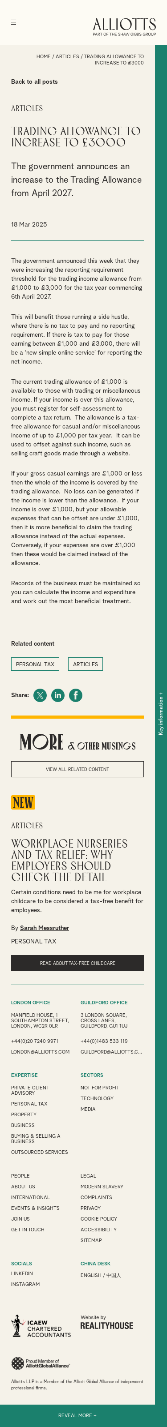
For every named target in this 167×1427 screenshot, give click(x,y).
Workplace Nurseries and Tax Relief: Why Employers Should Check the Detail (69, 861)
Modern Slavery (102, 1186)
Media (88, 1109)
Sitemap (91, 1240)
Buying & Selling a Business (36, 1139)
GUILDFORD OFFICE (104, 1002)
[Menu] (13, 22)
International (30, 1197)
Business (23, 1125)
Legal (88, 1176)
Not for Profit (100, 1087)
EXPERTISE (24, 1075)
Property (24, 1114)
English (91, 1275)
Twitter (40, 695)
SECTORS (92, 1075)
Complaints (96, 1197)
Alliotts (124, 27)
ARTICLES (85, 665)
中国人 (113, 1275)
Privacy (91, 1208)
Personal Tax (29, 1103)
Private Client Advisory (30, 1090)
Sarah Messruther (44, 928)
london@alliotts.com (40, 1052)
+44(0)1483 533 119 (104, 1041)
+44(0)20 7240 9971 (34, 1041)
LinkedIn (58, 695)
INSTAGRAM (25, 1284)
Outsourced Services (39, 1152)
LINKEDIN (22, 1273)
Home (44, 56)
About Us (23, 1186)
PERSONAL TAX (35, 665)
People (20, 1176)
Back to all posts (34, 82)
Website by (107, 1322)
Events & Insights (35, 1208)
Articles (67, 56)
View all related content (77, 769)
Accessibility (99, 1229)
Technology (97, 1098)
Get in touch (28, 1229)
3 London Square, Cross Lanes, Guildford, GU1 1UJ (104, 1020)
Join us (20, 1219)
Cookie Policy (99, 1219)
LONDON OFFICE (30, 1002)
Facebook (75, 695)
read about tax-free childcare (77, 963)
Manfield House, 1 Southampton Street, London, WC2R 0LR (40, 1020)
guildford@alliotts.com (112, 1052)
